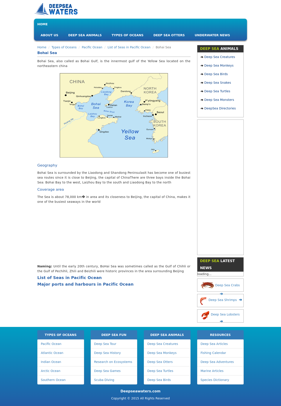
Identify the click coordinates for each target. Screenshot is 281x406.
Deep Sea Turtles (217, 91)
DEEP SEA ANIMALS (167, 335)
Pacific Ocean (92, 47)
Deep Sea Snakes (217, 82)
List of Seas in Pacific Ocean (129, 47)
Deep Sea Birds (216, 74)
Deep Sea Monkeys (219, 65)
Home (42, 24)
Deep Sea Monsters (219, 100)
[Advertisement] (112, 234)
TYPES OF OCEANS (61, 335)
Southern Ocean (53, 380)
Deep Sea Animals (85, 35)
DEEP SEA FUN (113, 335)
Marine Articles (212, 371)
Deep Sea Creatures (219, 57)
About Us (49, 35)
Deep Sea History (107, 353)
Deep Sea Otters (169, 35)
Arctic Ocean (50, 371)
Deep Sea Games (107, 371)
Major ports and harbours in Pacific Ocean (85, 284)
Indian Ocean (51, 362)
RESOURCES (220, 335)
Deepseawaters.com (140, 391)
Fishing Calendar (213, 353)
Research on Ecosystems (113, 362)
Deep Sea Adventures (217, 362)
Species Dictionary (215, 380)
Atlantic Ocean (52, 353)
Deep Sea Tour (105, 344)
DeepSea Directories (220, 108)
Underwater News (212, 35)
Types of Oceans (127, 35)
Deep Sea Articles (214, 344)
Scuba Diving (104, 380)
